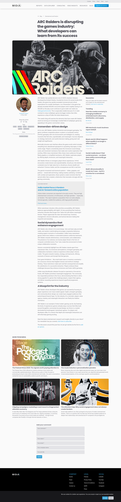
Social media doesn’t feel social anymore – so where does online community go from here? (96, 156)
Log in (106, 1)
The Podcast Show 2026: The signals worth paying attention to (35, 368)
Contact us (72, 486)
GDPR (85, 486)
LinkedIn (101, 476)
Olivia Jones (89, 176)
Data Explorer (49, 5)
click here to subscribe (64, 321)
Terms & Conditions (89, 483)
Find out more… (42, 203)
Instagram (101, 486)
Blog (91, 5)
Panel (98, 1)
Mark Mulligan (89, 132)
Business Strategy (24, 136)
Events (71, 476)
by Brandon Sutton (23, 113)
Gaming (19, 126)
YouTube (101, 480)
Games (24, 126)
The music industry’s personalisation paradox (78, 368)
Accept (105, 498)
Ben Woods (88, 120)
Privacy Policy (88, 480)
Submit (39, 456)
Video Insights (72, 5)
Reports (39, 5)
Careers (71, 483)
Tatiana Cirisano (90, 146)
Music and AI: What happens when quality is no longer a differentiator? (96, 141)
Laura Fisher (89, 162)
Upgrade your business (101, 5)
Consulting (61, 5)
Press (93, 1)
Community (26, 128)
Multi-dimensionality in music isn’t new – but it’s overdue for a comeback (95, 171)
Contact (89, 1)
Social (14, 126)
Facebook (101, 483)
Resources (83, 5)
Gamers (20, 128)
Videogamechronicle (44, 111)
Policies (86, 476)
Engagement (31, 126)
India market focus (53, 188)
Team (102, 1)
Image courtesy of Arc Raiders (22, 93)
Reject (111, 498)
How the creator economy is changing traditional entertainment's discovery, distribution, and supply (96, 114)
